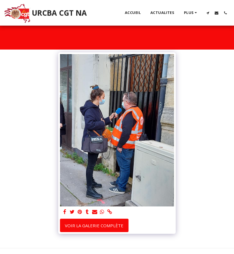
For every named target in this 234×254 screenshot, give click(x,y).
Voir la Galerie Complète (94, 225)
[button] (208, 13)
